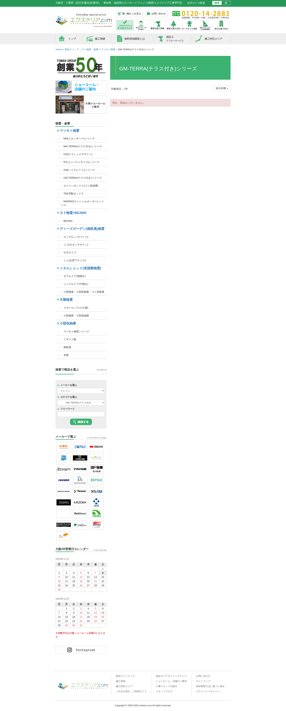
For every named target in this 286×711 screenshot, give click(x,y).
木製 (65, 355)
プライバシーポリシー (208, 691)
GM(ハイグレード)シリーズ (78, 169)
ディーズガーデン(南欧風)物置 (82, 229)
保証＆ (175, 38)
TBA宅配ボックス (72, 193)
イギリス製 (68, 339)
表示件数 (222, 88)
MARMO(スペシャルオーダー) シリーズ (82, 203)
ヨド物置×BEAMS (73, 213)
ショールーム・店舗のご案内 (171, 681)
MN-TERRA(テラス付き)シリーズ (81, 146)
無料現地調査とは (134, 38)
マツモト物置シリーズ (75, 331)
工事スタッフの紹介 (166, 686)
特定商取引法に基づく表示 (210, 686)
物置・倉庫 (62, 123)
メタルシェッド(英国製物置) (80, 268)
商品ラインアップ (125, 676)
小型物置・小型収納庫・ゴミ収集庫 (82, 291)
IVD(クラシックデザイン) (76, 154)
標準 (216, 2)
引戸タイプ (68, 252)
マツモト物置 (69, 130)
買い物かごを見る (131, 13)
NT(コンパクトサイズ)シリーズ (80, 162)
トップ (72, 38)
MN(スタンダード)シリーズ (78, 138)
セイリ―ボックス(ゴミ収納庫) (79, 185)
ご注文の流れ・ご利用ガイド (131, 691)
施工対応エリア (213, 38)
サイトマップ (203, 681)
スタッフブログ (164, 691)
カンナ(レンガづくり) (74, 236)
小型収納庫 (68, 323)
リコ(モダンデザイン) (74, 244)
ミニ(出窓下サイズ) (73, 260)
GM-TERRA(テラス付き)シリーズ (81, 177)
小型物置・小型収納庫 (75, 315)
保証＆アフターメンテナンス (171, 676)
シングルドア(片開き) (74, 283)
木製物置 (66, 300)
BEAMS (66, 220)
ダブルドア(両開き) (73, 276)
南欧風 (66, 347)
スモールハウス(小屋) (74, 307)
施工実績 (100, 38)
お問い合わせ (158, 13)
